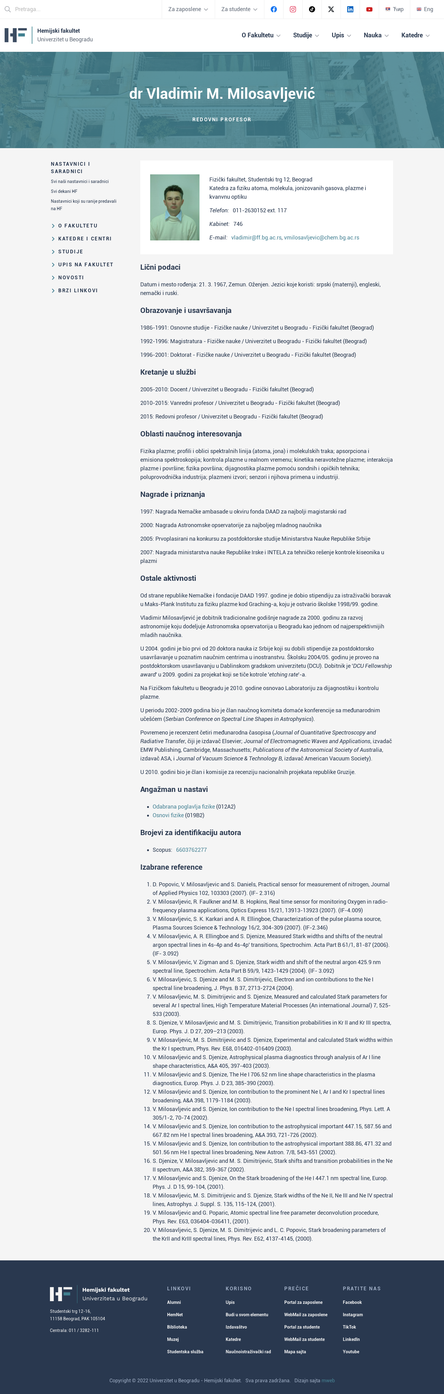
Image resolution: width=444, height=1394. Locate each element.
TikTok (349, 1327)
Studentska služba (185, 1351)
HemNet (175, 1314)
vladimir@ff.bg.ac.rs (256, 237)
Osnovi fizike (168, 815)
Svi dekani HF (64, 191)
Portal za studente (302, 1327)
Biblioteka (177, 1327)
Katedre (233, 1339)
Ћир (394, 9)
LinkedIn (351, 1339)
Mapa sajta (295, 1351)
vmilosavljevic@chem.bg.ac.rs (321, 237)
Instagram (353, 1314)
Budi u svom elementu (247, 1314)
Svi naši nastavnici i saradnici (80, 181)
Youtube (351, 1351)
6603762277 (191, 850)
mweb (328, 1381)
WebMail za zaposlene (305, 1314)
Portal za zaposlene (303, 1302)
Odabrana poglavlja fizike (184, 806)
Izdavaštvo (236, 1327)
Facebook (352, 1302)
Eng (425, 9)
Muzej (173, 1339)
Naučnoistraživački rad (248, 1351)
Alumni (174, 1302)
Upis (230, 1302)
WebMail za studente (304, 1339)
